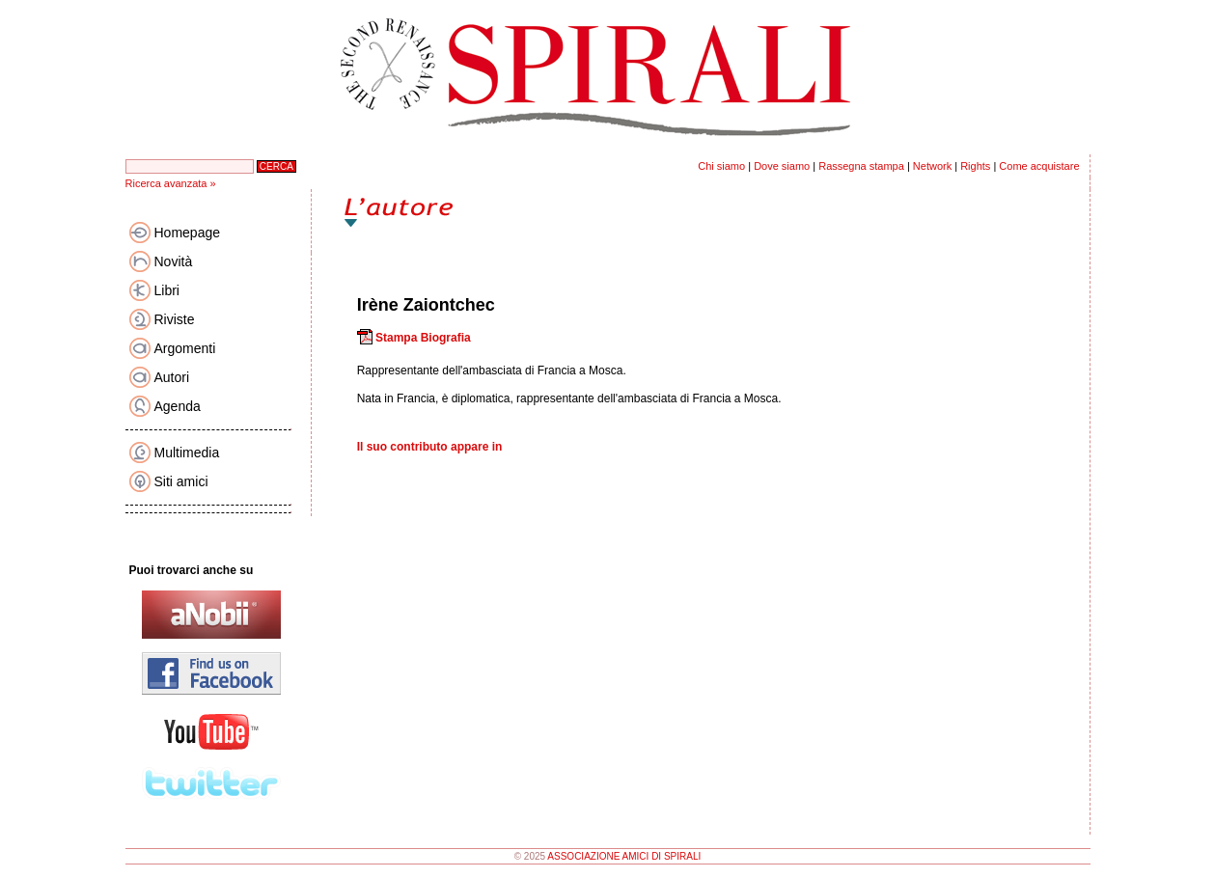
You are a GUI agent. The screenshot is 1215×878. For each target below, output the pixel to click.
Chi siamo (721, 166)
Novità (173, 261)
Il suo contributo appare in (430, 446)
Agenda (177, 406)
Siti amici (181, 481)
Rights (975, 166)
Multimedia (187, 452)
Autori (172, 377)
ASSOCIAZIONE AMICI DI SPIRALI (624, 856)
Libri (166, 290)
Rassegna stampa (861, 166)
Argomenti (185, 348)
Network (932, 166)
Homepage (187, 232)
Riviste (174, 319)
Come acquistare (1039, 166)
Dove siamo (782, 166)
